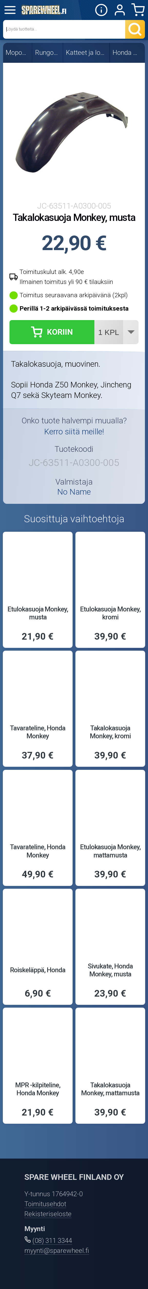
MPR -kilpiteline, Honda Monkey (37, 1089)
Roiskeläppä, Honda (37, 970)
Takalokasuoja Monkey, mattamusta (110, 1089)
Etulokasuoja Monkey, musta (37, 613)
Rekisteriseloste (48, 1214)
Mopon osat (18, 52)
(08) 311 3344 (52, 1240)
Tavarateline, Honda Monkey (37, 732)
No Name (74, 492)
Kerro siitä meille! (74, 431)
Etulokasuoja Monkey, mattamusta (110, 851)
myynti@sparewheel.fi (56, 1250)
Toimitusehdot (45, 1204)
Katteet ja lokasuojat (86, 52)
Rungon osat (48, 52)
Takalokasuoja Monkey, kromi (110, 732)
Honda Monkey (128, 52)
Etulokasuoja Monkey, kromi (110, 613)
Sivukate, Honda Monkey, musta (110, 970)
